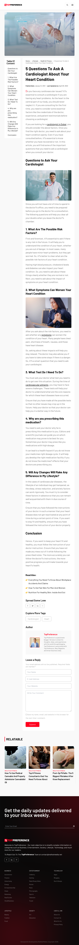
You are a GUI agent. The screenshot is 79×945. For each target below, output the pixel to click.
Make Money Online (35, 881)
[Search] (67, 5)
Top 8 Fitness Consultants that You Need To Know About (38, 776)
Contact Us (57, 918)
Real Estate (8, 897)
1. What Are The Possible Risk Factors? (13, 79)
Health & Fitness (46, 61)
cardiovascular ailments (37, 384)
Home (28, 61)
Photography (33, 891)
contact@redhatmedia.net (51, 854)
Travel (31, 901)
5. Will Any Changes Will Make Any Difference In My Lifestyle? (13, 126)
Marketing (8, 894)
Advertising (8, 881)
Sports (31, 894)
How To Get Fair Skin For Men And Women (46, 588)
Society (32, 911)
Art (30, 914)
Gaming (31, 878)
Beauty (7, 914)
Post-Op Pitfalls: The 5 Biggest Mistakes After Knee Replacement (63, 776)
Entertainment (34, 871)
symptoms (46, 334)
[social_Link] (7, 860)
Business (8, 871)
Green (6, 891)
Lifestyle (35, 61)
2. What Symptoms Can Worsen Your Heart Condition (12, 90)
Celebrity (32, 874)
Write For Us (58, 921)
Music (31, 888)
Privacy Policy (58, 924)
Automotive (8, 874)
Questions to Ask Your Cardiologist (13, 70)
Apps (55, 874)
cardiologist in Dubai (56, 124)
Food (6, 921)
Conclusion (12, 135)
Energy (7, 884)
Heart (46, 619)
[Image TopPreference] (35, 642)
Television (32, 897)
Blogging (56, 878)
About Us (57, 914)
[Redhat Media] (43, 942)
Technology (58, 871)
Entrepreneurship (10, 888)
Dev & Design (58, 881)
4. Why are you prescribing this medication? (13, 112)
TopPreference (50, 634)
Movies (31, 884)
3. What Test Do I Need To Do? (13, 101)
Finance (7, 878)
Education (32, 918)
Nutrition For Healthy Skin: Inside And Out (46, 592)
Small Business (9, 901)
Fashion (7, 918)
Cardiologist (33, 619)
